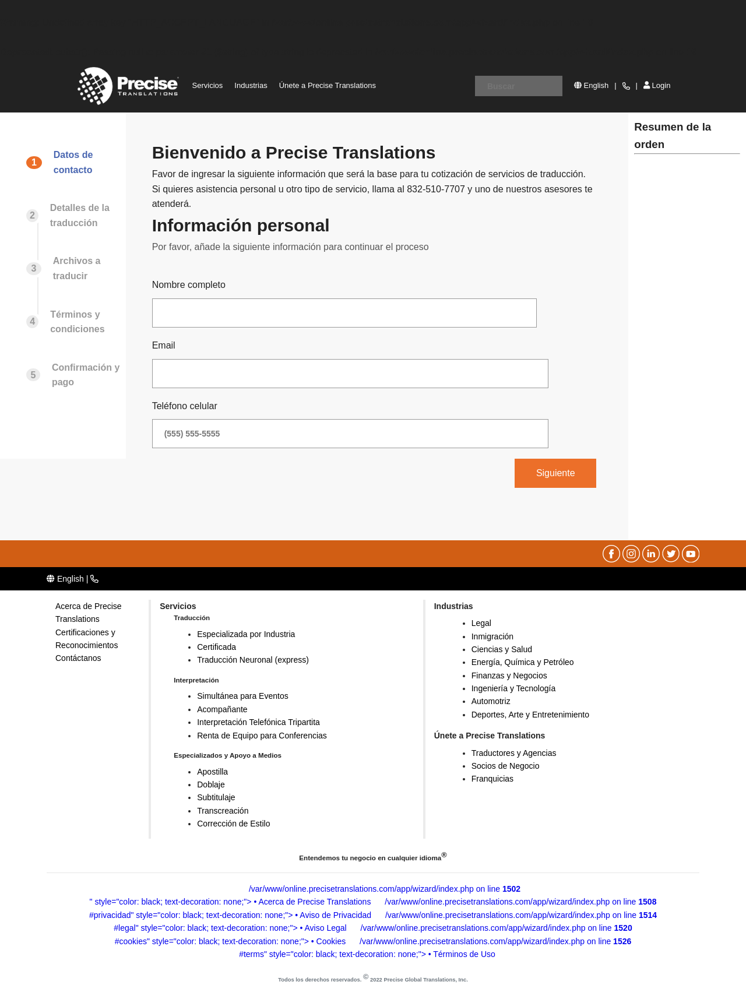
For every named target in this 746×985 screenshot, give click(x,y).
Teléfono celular (184, 406)
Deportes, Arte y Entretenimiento (530, 714)
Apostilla (212, 771)
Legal (481, 623)
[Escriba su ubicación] (518, 86)
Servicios (207, 85)
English (591, 85)
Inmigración (492, 636)
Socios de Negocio (505, 766)
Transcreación (222, 810)
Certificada (216, 647)
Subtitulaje (216, 797)
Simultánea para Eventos (242, 696)
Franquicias (492, 778)
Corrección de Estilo (233, 823)
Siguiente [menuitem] (555, 473)
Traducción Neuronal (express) (253, 659)
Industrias (250, 85)
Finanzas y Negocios (509, 675)
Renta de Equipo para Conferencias (262, 735)
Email (163, 345)
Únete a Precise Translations (327, 85)
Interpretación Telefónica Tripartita (258, 722)
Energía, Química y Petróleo (522, 662)
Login (656, 85)
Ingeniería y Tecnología (513, 688)
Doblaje (210, 784)
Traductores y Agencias (514, 753)
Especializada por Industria (246, 634)
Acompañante (222, 709)
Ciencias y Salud (501, 649)
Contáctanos (78, 658)
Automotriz (491, 701)
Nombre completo (189, 285)
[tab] (74, 173)
